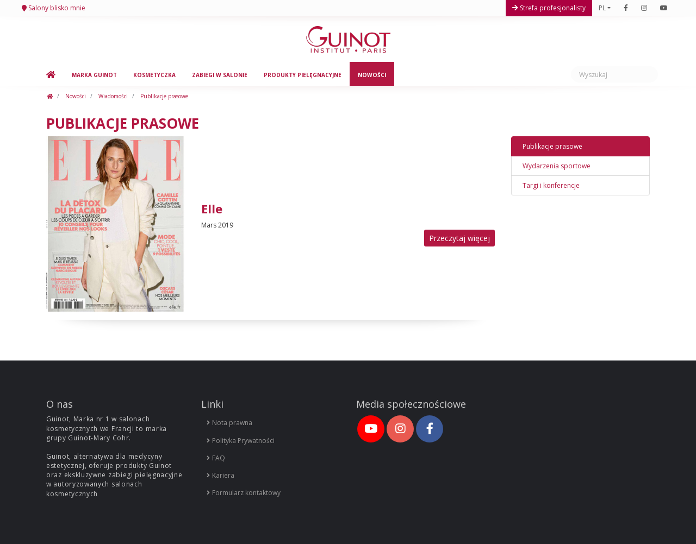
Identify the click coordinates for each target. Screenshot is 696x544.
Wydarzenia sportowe (557, 165)
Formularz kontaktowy (244, 492)
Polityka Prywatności (241, 440)
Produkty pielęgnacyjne (302, 75)
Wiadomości (112, 96)
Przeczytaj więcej (459, 238)
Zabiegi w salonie (219, 75)
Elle (211, 208)
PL (602, 7)
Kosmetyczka (154, 75)
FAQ (216, 458)
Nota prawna (229, 422)
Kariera (220, 475)
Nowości (372, 75)
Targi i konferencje (551, 185)
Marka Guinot (94, 75)
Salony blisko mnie (56, 7)
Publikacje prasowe (163, 96)
